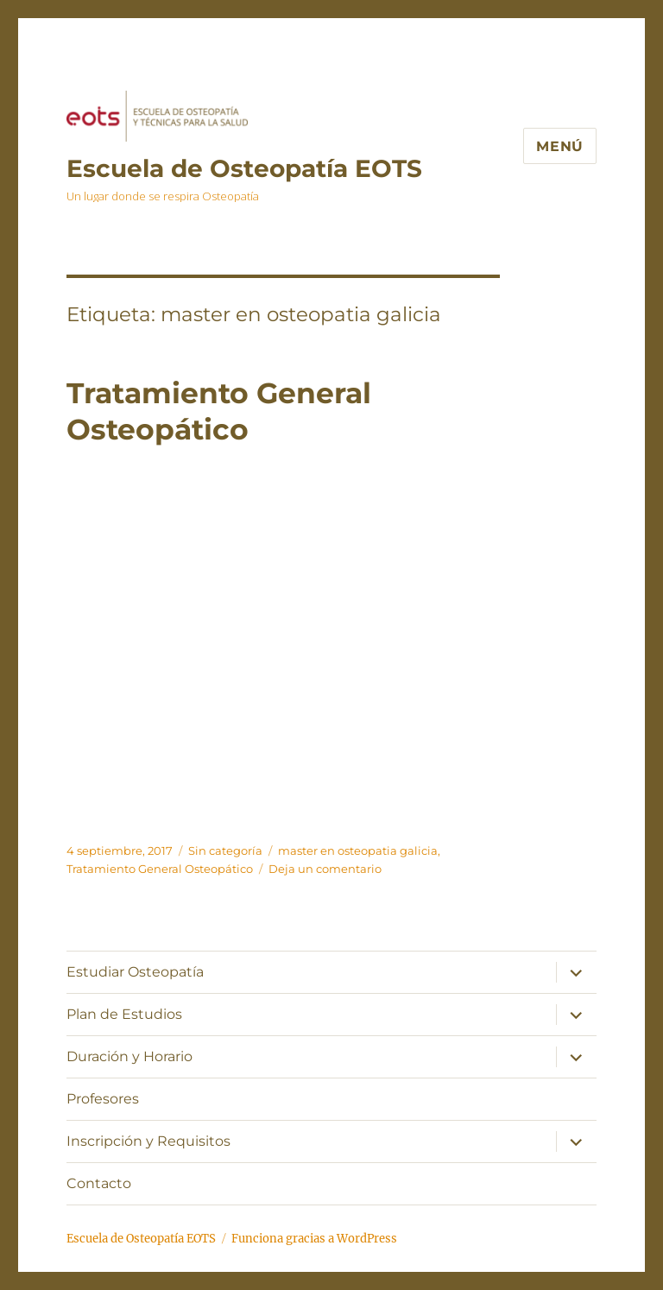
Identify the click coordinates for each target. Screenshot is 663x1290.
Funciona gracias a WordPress (314, 1238)
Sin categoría (225, 850)
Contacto (98, 1183)
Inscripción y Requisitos (148, 1141)
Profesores (102, 1099)
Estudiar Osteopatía (135, 972)
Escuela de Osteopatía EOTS (244, 168)
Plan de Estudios (124, 1014)
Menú (560, 146)
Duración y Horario (129, 1056)
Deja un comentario (325, 869)
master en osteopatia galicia (358, 850)
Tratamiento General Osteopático (159, 869)
